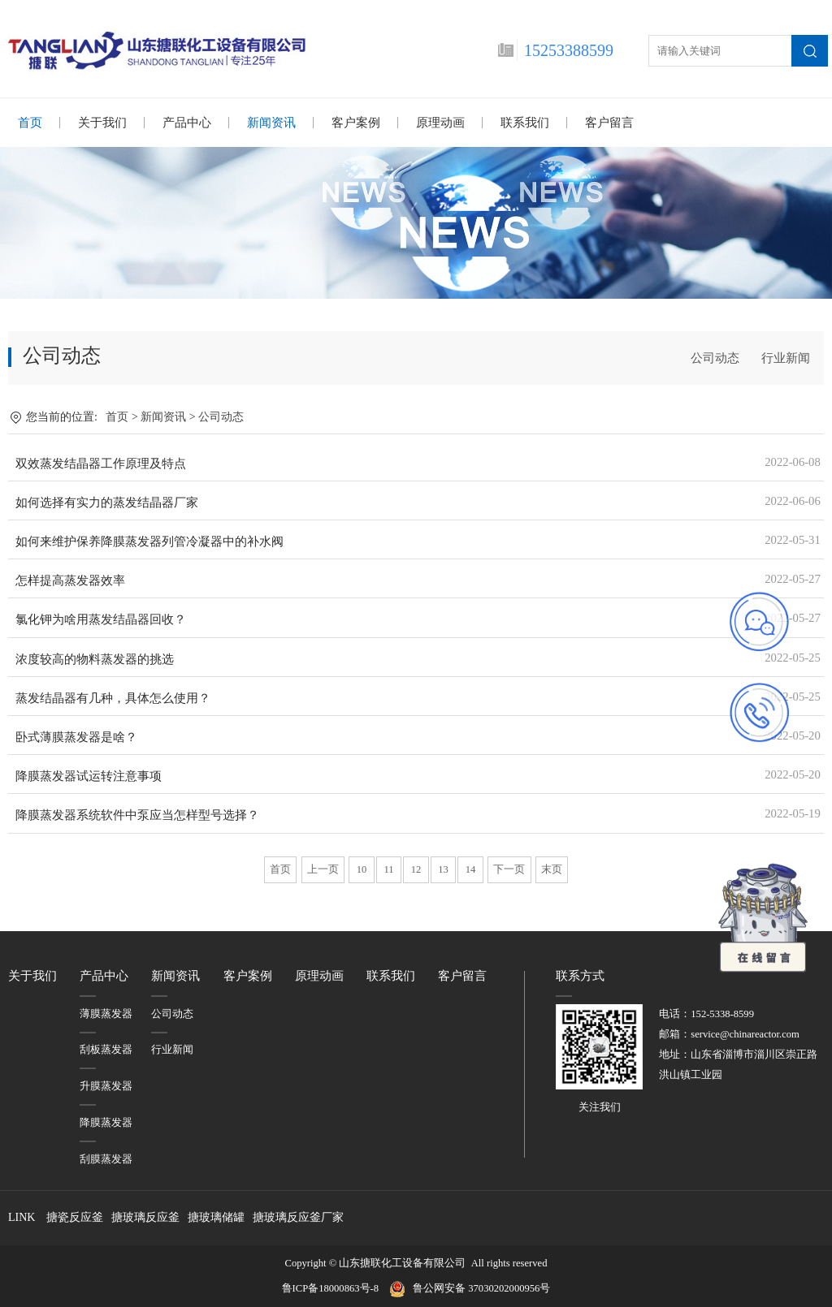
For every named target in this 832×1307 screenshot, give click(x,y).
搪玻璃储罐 (216, 1216)
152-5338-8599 (722, 1013)
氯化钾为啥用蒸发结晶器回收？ (100, 618)
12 (416, 868)
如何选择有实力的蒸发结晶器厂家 (106, 501)
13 (443, 868)
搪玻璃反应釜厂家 (298, 1216)
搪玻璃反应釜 (145, 1216)
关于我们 (102, 122)
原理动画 (440, 122)
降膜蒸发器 (106, 1122)
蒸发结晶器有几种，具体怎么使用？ (112, 697)
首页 (30, 122)
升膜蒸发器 (106, 1085)
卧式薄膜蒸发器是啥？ (76, 736)
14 (471, 868)
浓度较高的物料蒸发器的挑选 (94, 658)
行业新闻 (785, 357)
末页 (551, 868)
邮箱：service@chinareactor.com (729, 1033)
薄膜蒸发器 (106, 1013)
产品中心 (186, 122)
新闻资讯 (271, 122)
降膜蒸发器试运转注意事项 (88, 775)
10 (362, 868)
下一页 (509, 868)
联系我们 (524, 122)
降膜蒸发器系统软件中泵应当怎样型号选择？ (137, 814)
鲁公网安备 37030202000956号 (481, 1287)
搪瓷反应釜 (74, 1216)
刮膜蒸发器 (106, 1158)
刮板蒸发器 (106, 1049)
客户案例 (356, 122)
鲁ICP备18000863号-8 (335, 1287)
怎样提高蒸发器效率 (70, 579)
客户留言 (609, 122)
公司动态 (715, 357)
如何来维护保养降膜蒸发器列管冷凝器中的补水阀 (149, 540)
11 (388, 868)
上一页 (323, 868)
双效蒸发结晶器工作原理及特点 (100, 462)
